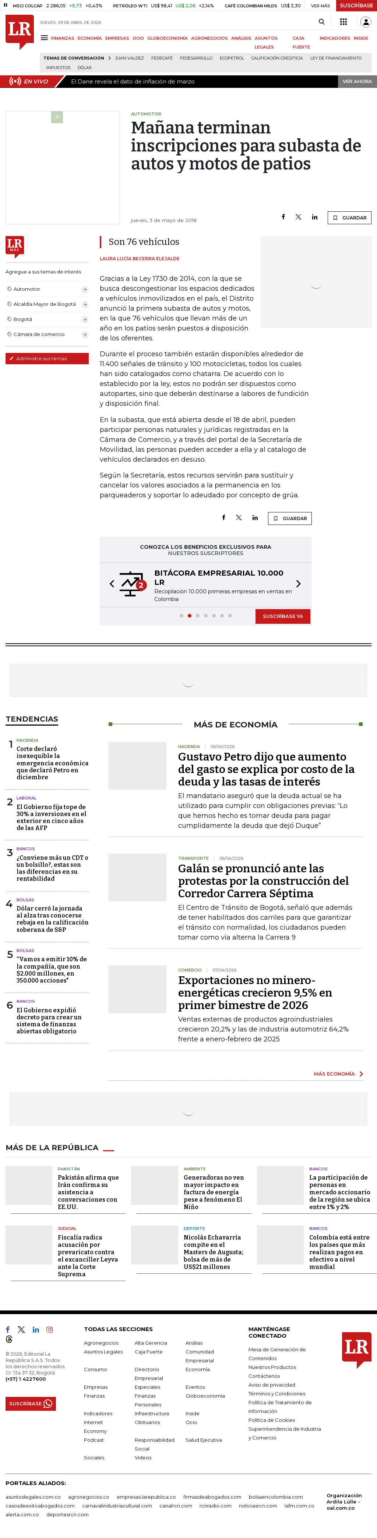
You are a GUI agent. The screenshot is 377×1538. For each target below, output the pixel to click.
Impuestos (58, 67)
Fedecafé (162, 58)
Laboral (26, 798)
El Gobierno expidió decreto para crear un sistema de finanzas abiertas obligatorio (49, 1021)
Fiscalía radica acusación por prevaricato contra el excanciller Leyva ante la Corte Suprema (88, 1256)
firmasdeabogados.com (212, 1497)
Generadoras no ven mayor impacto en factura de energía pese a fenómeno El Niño (214, 1192)
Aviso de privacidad (272, 1385)
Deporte (194, 1228)
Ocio (191, 1422)
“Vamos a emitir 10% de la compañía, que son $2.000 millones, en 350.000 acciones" (52, 970)
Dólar (85, 67)
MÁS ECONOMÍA (334, 1074)
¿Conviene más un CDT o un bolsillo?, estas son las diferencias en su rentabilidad (52, 868)
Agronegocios (101, 1343)
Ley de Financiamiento (336, 58)
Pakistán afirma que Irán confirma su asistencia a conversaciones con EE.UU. (88, 1192)
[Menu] (45, 38)
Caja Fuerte (149, 1352)
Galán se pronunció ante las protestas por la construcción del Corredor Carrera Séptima (263, 881)
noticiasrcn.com (258, 1506)
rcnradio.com (216, 1506)
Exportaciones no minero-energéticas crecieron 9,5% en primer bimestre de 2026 (255, 993)
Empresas (96, 1387)
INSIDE (361, 38)
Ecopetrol (232, 58)
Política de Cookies (272, 1420)
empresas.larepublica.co (146, 1497)
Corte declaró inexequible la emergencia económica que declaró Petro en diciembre (53, 763)
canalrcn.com (175, 1506)
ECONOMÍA (90, 38)
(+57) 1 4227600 (26, 1379)
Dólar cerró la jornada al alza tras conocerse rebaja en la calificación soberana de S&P (53, 919)
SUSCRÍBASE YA (283, 616)
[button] (110, 585)
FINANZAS (62, 38)
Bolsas (25, 899)
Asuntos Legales (103, 1352)
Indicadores (98, 1413)
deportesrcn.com (67, 1514)
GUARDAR (349, 218)
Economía (198, 1369)
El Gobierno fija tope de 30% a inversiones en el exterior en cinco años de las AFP (52, 818)
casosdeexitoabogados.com (40, 1506)
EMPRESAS (117, 38)
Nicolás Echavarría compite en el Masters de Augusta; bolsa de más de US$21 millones (213, 1252)
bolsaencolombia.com (276, 1497)
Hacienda (27, 740)
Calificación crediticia (277, 58)
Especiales (147, 1387)
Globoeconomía (205, 1396)
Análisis (194, 1343)
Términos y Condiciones (277, 1393)
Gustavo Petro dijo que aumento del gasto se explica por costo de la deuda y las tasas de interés (266, 769)
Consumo (95, 1369)
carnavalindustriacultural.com (117, 1506)
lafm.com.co (299, 1506)
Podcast (94, 1440)
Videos (143, 1457)
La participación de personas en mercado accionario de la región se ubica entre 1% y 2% (339, 1192)
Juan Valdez (129, 58)
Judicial (67, 1228)
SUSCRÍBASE (356, 5)
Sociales (94, 1457)
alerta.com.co (22, 1514)
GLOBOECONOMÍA (167, 38)
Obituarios (147, 1422)
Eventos (195, 1387)
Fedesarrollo (196, 58)
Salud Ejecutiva (204, 1440)
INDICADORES (335, 38)
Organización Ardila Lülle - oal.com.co (344, 1501)
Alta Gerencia (151, 1343)
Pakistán (69, 1169)
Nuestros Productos (272, 1367)
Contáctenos (264, 1376)
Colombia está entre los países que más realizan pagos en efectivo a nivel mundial (339, 1252)
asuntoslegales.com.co (33, 1497)
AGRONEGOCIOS (209, 38)
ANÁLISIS (241, 38)
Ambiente (195, 1169)
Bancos (26, 848)
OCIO (138, 38)
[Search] (322, 22)
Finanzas (94, 1396)
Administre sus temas (38, 358)
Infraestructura (152, 1413)
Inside (193, 1413)
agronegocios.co (88, 1497)
